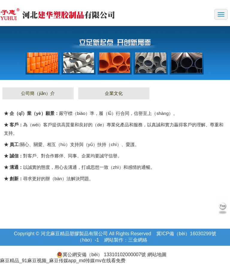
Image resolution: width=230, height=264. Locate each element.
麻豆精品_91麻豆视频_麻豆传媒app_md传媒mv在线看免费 (62, 260)
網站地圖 (156, 254)
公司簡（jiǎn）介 (38, 93)
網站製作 (113, 239)
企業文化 (114, 93)
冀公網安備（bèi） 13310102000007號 (101, 255)
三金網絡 (137, 239)
